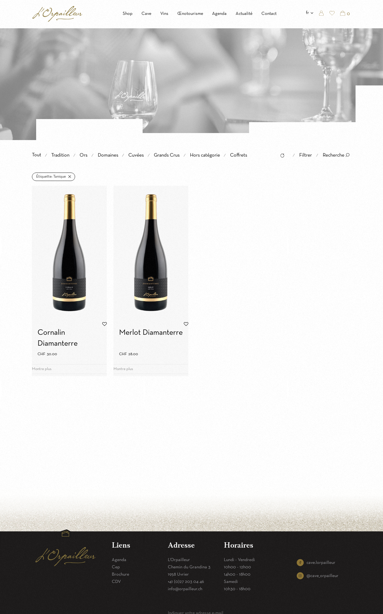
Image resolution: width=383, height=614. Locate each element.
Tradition (60, 155)
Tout (36, 155)
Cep (116, 567)
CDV (116, 582)
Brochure (120, 574)
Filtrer (305, 155)
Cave (146, 14)
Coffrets (238, 155)
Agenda (219, 14)
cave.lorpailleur (321, 563)
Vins (164, 14)
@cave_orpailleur (322, 576)
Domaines (108, 155)
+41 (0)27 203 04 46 (186, 582)
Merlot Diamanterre (151, 332)
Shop (128, 14)
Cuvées (136, 155)
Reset (281, 156)
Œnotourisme (190, 14)
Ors (83, 155)
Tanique (51, 176)
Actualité (244, 14)
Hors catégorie (205, 155)
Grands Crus (167, 155)
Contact (269, 14)
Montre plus (42, 369)
